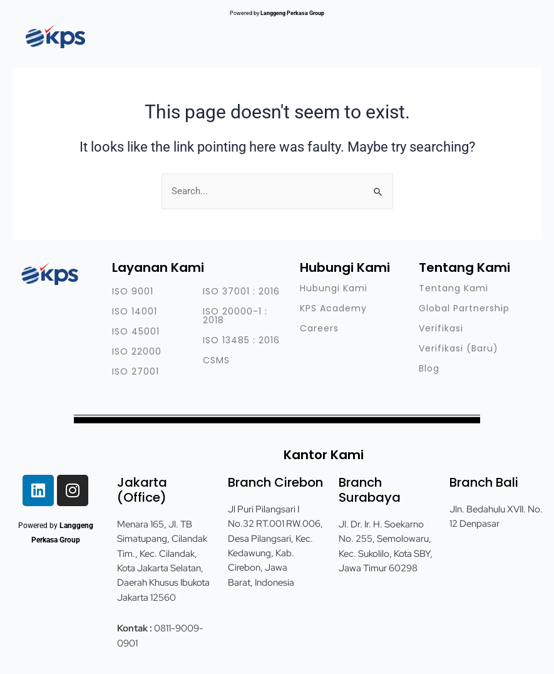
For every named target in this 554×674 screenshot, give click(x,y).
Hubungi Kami (333, 288)
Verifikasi (441, 328)
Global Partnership (464, 308)
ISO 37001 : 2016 (241, 291)
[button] (498, 31)
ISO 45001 (136, 331)
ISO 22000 (137, 351)
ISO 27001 (135, 371)
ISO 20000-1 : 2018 (235, 315)
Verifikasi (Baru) (458, 348)
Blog (429, 368)
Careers (319, 328)
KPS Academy (333, 308)
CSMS (216, 360)
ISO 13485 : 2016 (241, 340)
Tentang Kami (453, 288)
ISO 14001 (134, 311)
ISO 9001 (132, 291)
